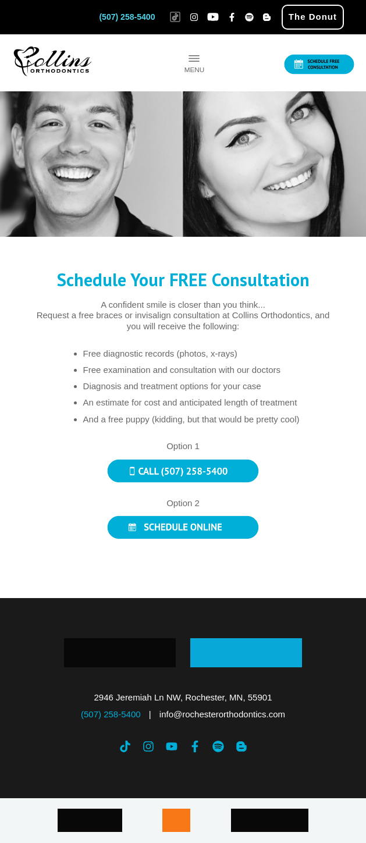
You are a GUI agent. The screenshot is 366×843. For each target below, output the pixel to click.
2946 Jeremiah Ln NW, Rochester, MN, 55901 (183, 697)
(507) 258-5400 (127, 17)
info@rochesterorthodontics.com (222, 714)
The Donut (313, 17)
